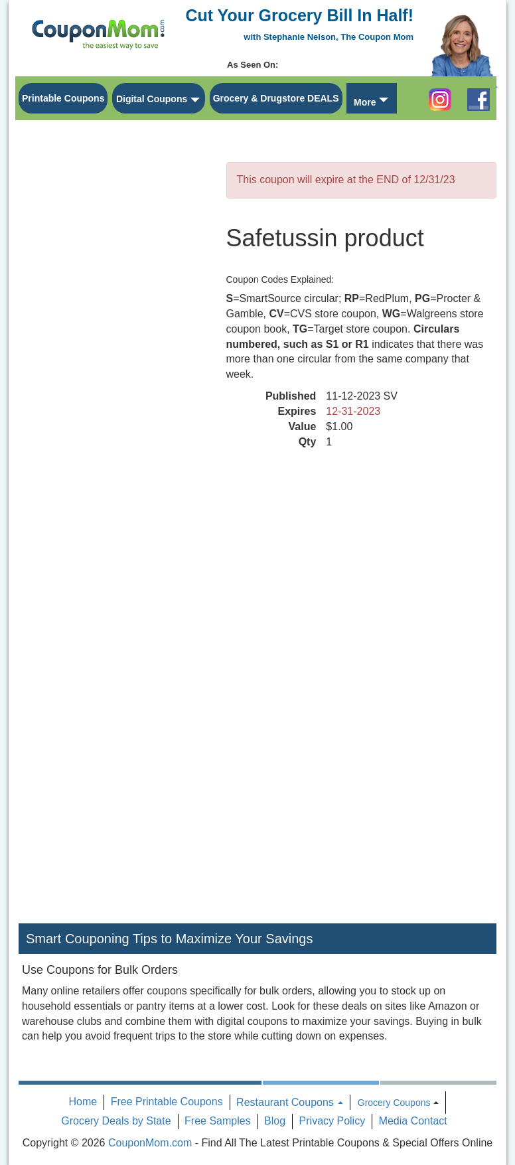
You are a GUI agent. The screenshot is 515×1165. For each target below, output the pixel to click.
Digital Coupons (151, 99)
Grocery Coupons (394, 1102)
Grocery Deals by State (116, 1120)
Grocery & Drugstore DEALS (276, 98)
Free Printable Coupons (167, 1101)
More (365, 102)
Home (83, 1101)
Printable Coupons (63, 98)
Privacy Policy (332, 1120)
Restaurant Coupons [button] (289, 1102)
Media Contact (413, 1120)
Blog (274, 1120)
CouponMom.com (150, 1142)
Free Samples (217, 1120)
